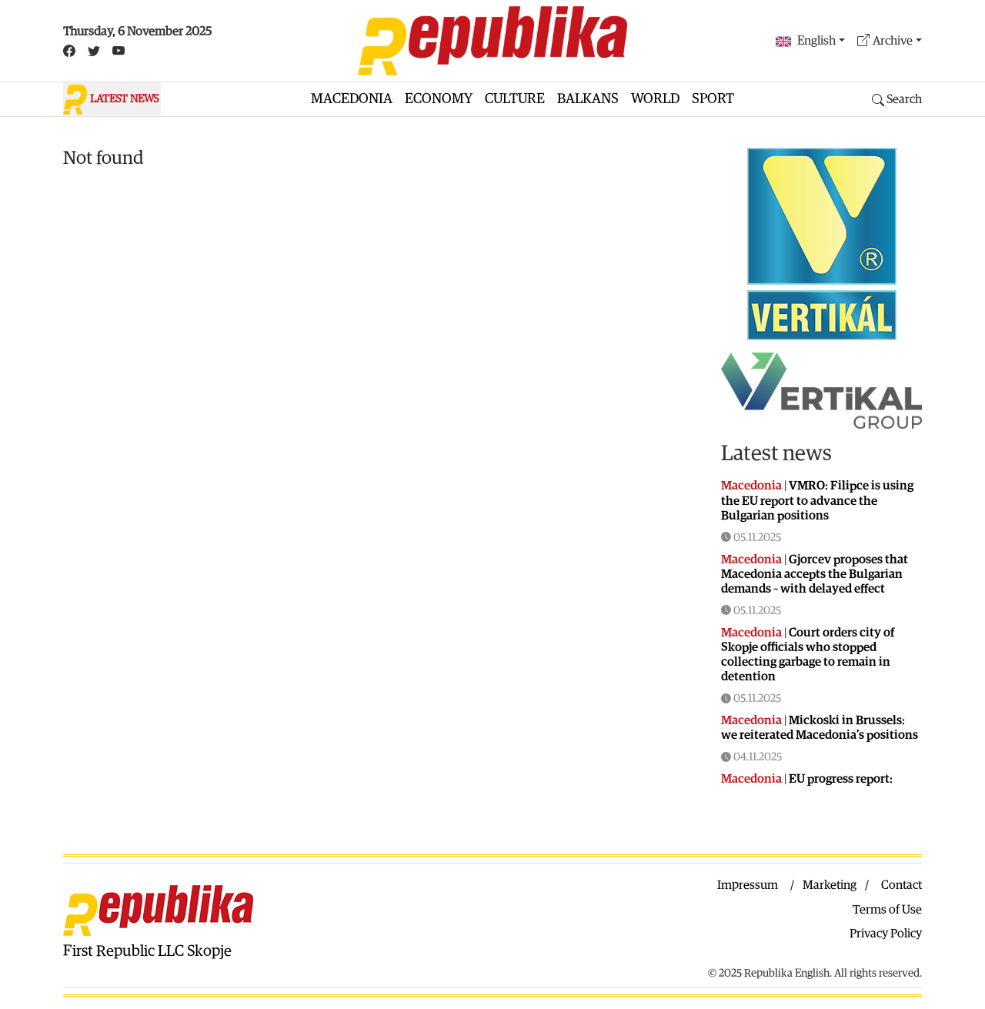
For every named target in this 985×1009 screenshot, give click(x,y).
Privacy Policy (886, 933)
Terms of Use (887, 910)
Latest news (776, 453)
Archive (885, 41)
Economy (438, 99)
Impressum (747, 885)
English (806, 41)
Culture (515, 99)
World (655, 99)
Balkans (588, 99)
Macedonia (351, 99)
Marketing (829, 885)
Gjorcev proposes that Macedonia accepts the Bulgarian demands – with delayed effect (814, 574)
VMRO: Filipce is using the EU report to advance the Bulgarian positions (817, 500)
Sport (713, 99)
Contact (901, 885)
